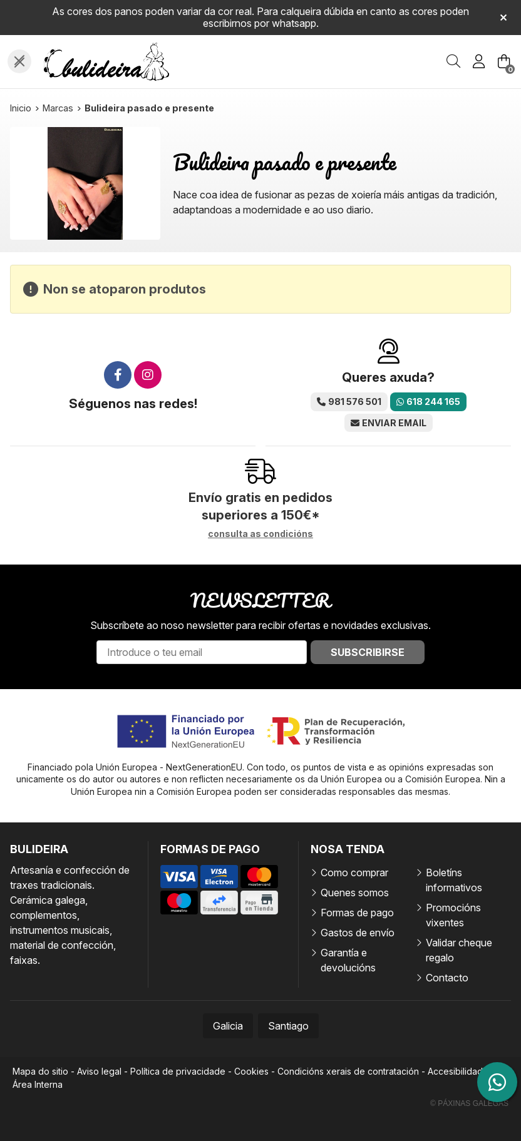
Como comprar (354, 872)
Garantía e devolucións (348, 960)
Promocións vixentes (453, 915)
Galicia (228, 1026)
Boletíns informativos (454, 880)
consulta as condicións (260, 534)
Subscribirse (368, 652)
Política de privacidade (177, 1071)
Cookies (251, 1071)
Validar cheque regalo (459, 950)
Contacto (447, 977)
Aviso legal (99, 1071)
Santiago (288, 1026)
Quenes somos (355, 892)
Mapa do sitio (40, 1071)
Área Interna (38, 1084)
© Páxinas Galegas (469, 1103)
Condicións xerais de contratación (348, 1071)
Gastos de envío (358, 932)
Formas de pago (357, 912)
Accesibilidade (458, 1071)
